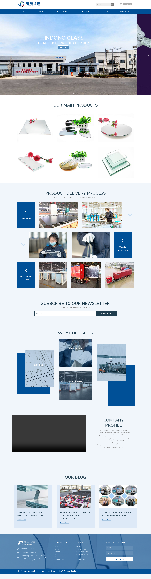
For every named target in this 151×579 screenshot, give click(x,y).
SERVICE (104, 11)
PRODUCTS (63, 11)
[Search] (112, 4)
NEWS (85, 11)
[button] (73, 94)
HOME (24, 11)
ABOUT (42, 11)
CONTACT (124, 11)
